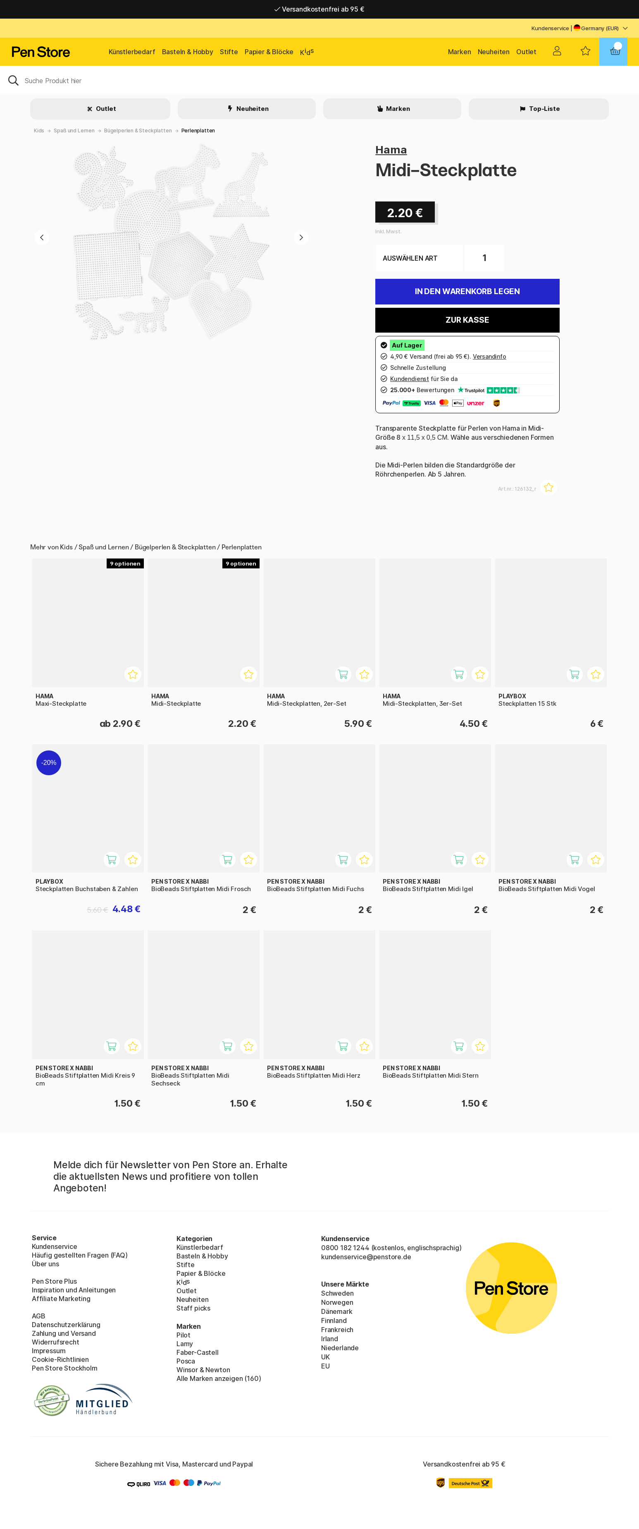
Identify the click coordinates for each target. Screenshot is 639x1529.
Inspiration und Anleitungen (74, 1290)
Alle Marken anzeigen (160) (218, 1378)
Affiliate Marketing (61, 1298)
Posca (185, 1361)
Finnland (334, 1320)
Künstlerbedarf (132, 52)
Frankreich (337, 1329)
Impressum (48, 1351)
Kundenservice (550, 28)
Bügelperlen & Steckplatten (138, 130)
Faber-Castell (197, 1352)
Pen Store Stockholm (65, 1368)
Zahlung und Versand (64, 1333)
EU (325, 1366)
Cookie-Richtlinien (60, 1359)
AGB (38, 1316)
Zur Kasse (467, 320)
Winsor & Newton (203, 1370)
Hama (391, 149)
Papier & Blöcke (269, 52)
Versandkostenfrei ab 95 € (319, 9)
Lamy (184, 1344)
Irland (329, 1339)
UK (325, 1357)
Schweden (337, 1293)
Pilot (183, 1335)
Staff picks (193, 1308)
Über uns (45, 1264)
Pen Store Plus (54, 1281)
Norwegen (337, 1302)
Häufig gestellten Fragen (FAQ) (80, 1255)
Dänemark (337, 1311)
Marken (459, 52)
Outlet (526, 52)
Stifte (229, 52)
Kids (39, 130)
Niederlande (340, 1348)
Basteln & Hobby (187, 52)
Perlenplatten (198, 130)
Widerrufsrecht (55, 1342)
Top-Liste (544, 109)
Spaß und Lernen (74, 130)
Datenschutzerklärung (66, 1324)
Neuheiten (494, 52)
